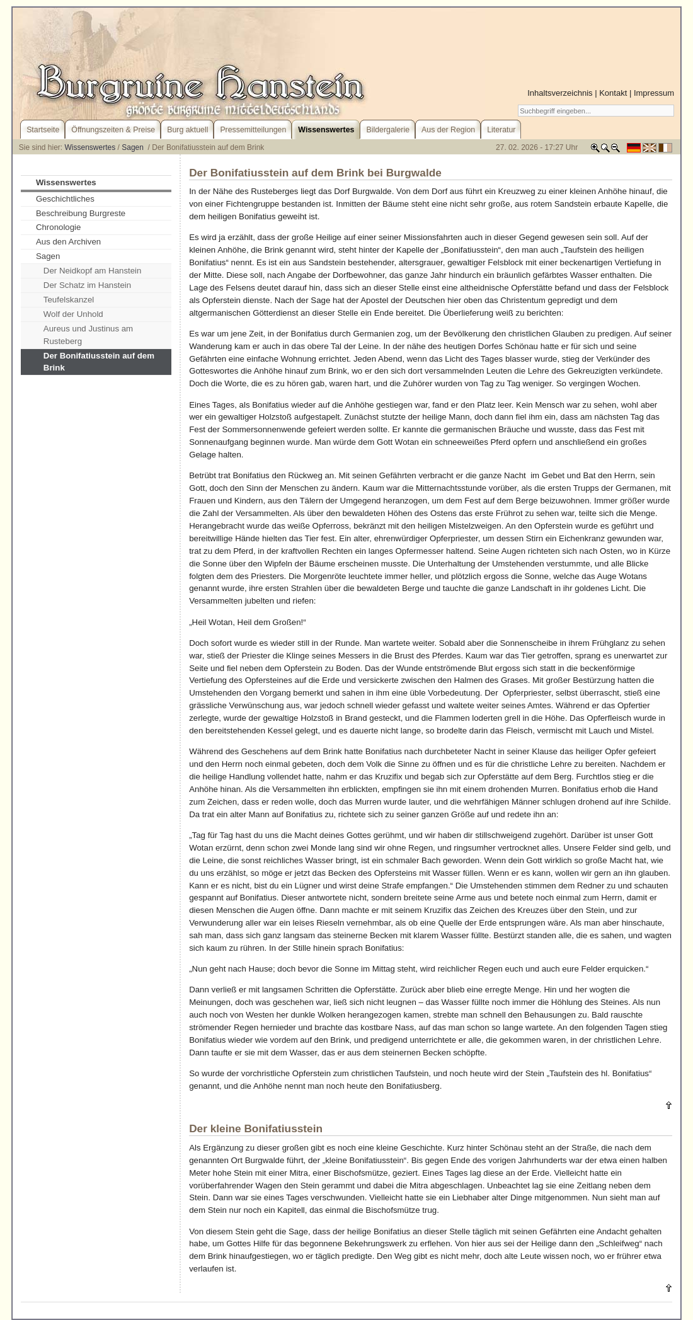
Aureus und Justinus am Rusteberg (88, 335)
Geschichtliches (65, 199)
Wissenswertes (90, 147)
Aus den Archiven (68, 241)
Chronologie (58, 227)
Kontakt (613, 93)
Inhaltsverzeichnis (559, 93)
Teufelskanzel (68, 299)
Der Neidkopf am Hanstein (92, 270)
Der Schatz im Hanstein (87, 285)
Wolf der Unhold (73, 314)
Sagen (134, 147)
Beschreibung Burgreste (80, 213)
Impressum (654, 93)
